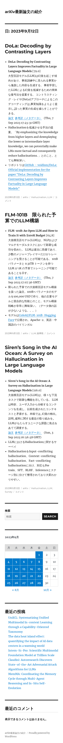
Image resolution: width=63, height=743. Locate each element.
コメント (51, 333)
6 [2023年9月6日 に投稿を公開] (24, 561)
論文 (11, 118)
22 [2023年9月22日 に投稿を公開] (39, 576)
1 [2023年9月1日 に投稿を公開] (39, 554)
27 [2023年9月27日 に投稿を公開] (24, 583)
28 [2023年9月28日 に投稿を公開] (31, 583)
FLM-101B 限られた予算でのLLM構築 (30, 217)
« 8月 (15, 590)
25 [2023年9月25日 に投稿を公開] (8, 583)
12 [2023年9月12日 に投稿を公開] (16, 568)
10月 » (48, 590)
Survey (8, 491)
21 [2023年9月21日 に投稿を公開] (31, 576)
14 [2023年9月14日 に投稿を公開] (31, 568)
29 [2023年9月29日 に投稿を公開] (39, 583)
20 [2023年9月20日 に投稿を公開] (24, 576)
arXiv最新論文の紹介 (23, 11)
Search (50, 516)
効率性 (40, 333)
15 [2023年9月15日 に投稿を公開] (39, 568)
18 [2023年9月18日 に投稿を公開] (8, 576)
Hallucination (38, 197)
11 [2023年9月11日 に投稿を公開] (9, 568)
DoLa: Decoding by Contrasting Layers (28, 48)
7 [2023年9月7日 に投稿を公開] (31, 561)
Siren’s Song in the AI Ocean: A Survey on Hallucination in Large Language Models (31, 359)
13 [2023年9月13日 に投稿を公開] (24, 568)
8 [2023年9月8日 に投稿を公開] (39, 561)
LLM (49, 197)
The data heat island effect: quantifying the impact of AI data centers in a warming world (30, 641)
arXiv (25, 197)
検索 (7, 510)
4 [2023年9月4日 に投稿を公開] (9, 561)
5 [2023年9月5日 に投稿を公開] (16, 561)
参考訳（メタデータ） (28, 118)
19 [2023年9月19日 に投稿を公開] (16, 576)
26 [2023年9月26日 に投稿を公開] (16, 583)
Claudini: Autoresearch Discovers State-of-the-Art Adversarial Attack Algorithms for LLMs (32, 664)
